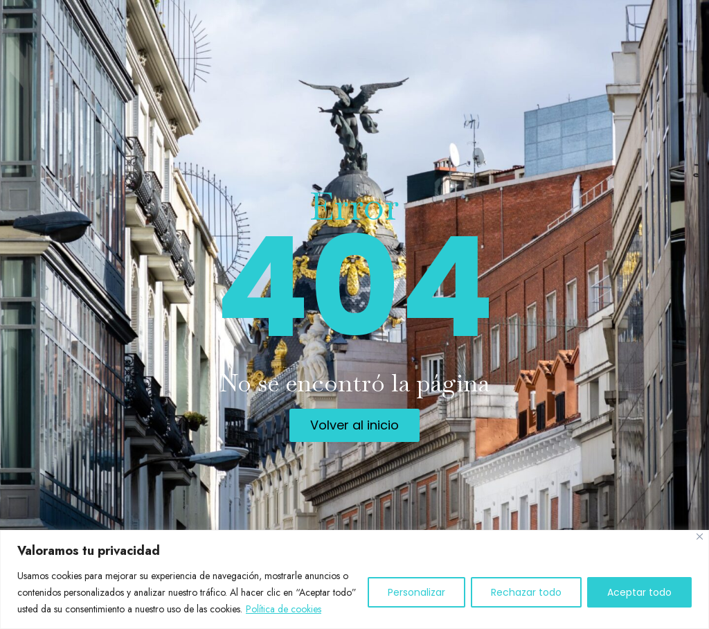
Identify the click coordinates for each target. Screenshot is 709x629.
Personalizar (416, 592)
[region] (354, 579)
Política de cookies (283, 609)
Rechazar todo (526, 592)
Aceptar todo (639, 592)
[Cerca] (700, 536)
